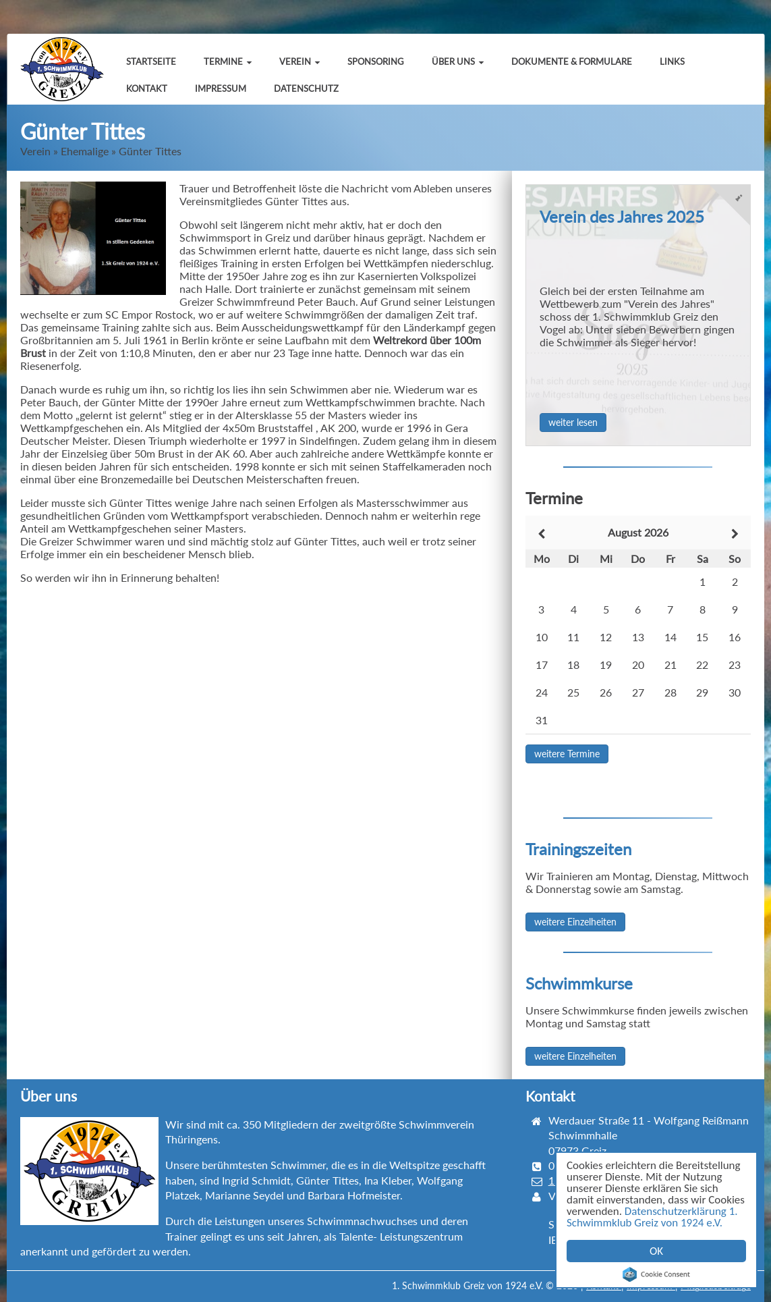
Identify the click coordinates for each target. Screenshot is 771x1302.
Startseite (151, 61)
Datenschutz (306, 88)
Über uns (458, 61)
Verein (299, 61)
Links (672, 61)
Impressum (220, 88)
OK (656, 1251)
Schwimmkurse (579, 983)
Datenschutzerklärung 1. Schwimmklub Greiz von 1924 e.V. (652, 1217)
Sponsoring (375, 61)
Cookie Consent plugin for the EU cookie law (656, 1274)
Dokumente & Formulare (571, 61)
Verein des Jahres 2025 (622, 216)
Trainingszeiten (578, 849)
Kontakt (146, 88)
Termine (228, 61)
